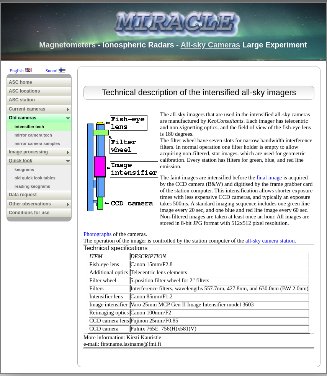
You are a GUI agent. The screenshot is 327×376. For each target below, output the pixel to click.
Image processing (39, 152)
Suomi (55, 70)
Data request (23, 194)
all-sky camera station (270, 241)
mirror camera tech (33, 135)
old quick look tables (35, 178)
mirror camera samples (37, 143)
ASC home (20, 82)
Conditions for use (29, 212)
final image (269, 177)
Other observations (39, 204)
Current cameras (39, 109)
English (21, 70)
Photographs (97, 234)
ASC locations (24, 91)
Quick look (39, 160)
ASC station (22, 100)
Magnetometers (67, 45)
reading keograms (32, 186)
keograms (24, 169)
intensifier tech (29, 126)
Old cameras (39, 117)
